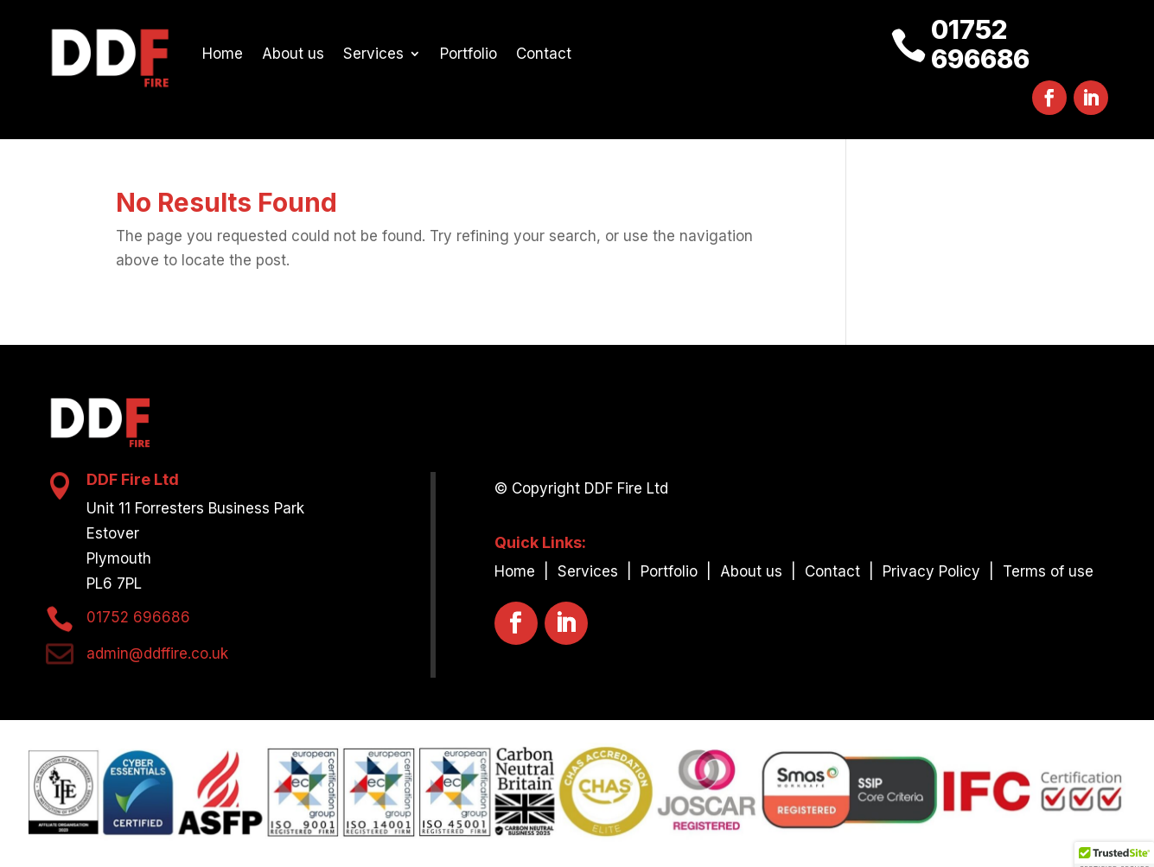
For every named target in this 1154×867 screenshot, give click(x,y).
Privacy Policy (934, 571)
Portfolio (468, 53)
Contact (543, 53)
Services (373, 53)
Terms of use (1048, 571)
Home (222, 53)
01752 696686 (980, 44)
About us (293, 53)
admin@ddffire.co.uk (157, 653)
